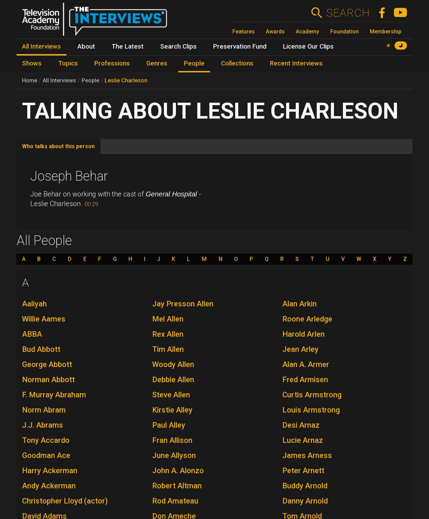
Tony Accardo (46, 440)
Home (29, 80)
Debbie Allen (173, 379)
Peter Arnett (303, 470)
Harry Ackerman (49, 470)
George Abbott (47, 364)
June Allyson (174, 455)
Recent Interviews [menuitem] (296, 63)
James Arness (307, 455)
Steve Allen (171, 394)
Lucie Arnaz (302, 440)
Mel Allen (168, 319)
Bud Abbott (41, 349)
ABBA (32, 334)
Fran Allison (172, 440)
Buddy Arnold (304, 485)
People (90, 80)
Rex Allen (168, 334)
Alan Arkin (299, 303)
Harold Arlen (303, 334)
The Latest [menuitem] (128, 46)
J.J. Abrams (42, 425)
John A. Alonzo (178, 470)
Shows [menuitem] (32, 63)
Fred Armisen (305, 379)
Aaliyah (34, 303)
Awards (275, 31)
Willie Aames (43, 319)
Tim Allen (168, 349)
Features (243, 31)
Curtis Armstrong (312, 394)
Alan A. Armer (305, 364)
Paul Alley (168, 425)
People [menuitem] (194, 63)
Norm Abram (44, 410)
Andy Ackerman (49, 485)
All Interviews (59, 80)
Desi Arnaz (301, 425)
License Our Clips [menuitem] (308, 46)
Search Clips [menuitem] (178, 46)
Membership (385, 31)
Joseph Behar (69, 176)
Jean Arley (300, 349)
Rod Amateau (175, 501)
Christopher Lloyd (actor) (65, 501)
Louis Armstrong (311, 410)
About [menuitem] (86, 46)
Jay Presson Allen (182, 303)
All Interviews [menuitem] (41, 46)
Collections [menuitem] (237, 63)
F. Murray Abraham (54, 394)
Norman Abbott (48, 379)
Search (348, 13)
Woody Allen (173, 364)
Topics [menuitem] (68, 63)
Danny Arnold (305, 501)
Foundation (344, 31)
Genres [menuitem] (156, 63)
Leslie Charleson (126, 80)
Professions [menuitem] (112, 63)
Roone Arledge (307, 319)
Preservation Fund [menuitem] (239, 46)
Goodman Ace (46, 455)
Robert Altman (177, 485)
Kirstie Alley (172, 410)
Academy (307, 31)
